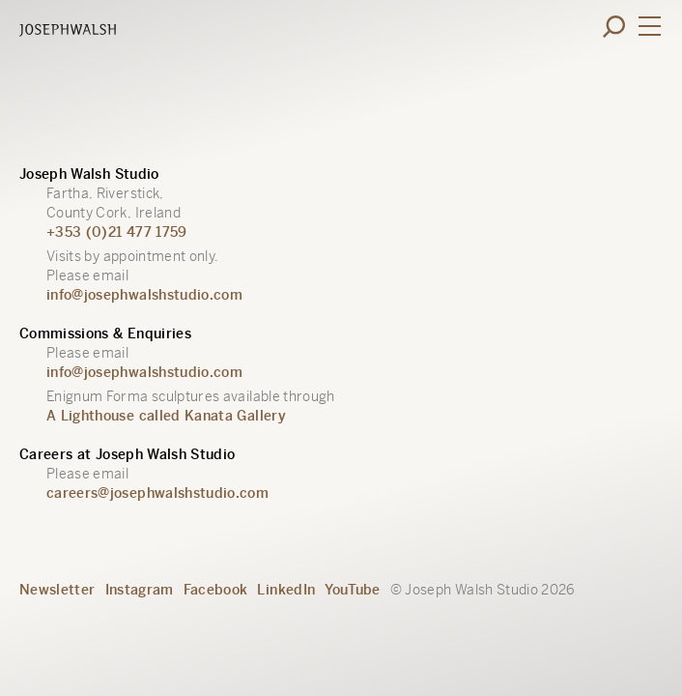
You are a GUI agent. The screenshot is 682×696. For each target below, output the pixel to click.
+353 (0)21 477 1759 (116, 232)
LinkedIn (286, 589)
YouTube (352, 589)
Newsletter (57, 589)
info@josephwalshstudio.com (144, 295)
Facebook (216, 589)
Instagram (139, 589)
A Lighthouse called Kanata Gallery (166, 415)
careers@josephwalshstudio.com (157, 493)
